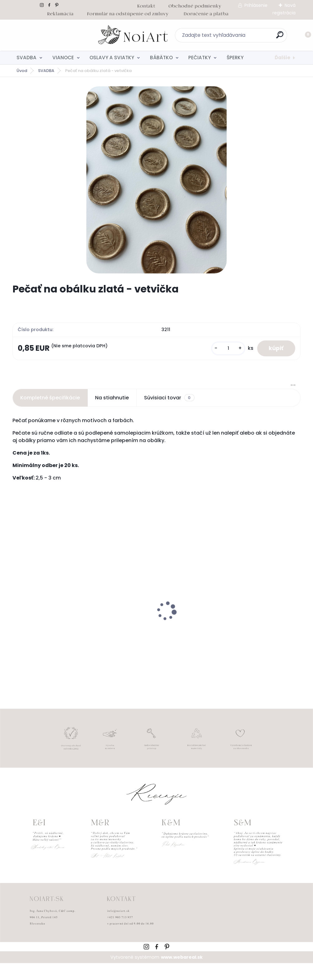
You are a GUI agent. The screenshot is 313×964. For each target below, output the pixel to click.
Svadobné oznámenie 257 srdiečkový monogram (243, 629)
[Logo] (50, 35)
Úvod (22, 71)
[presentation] (17, 602)
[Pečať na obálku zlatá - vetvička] (156, 179)
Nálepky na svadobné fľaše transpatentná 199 (49, 629)
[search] (238, 37)
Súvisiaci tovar (169, 398)
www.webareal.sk (182, 958)
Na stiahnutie (112, 398)
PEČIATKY (199, 57)
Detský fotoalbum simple (144, 626)
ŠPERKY (235, 57)
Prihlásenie (255, 5)
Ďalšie (282, 57)
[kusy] (226, 349)
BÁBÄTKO (161, 57)
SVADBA (26, 57)
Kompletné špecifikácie (50, 398)
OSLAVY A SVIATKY (111, 57)
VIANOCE (63, 57)
